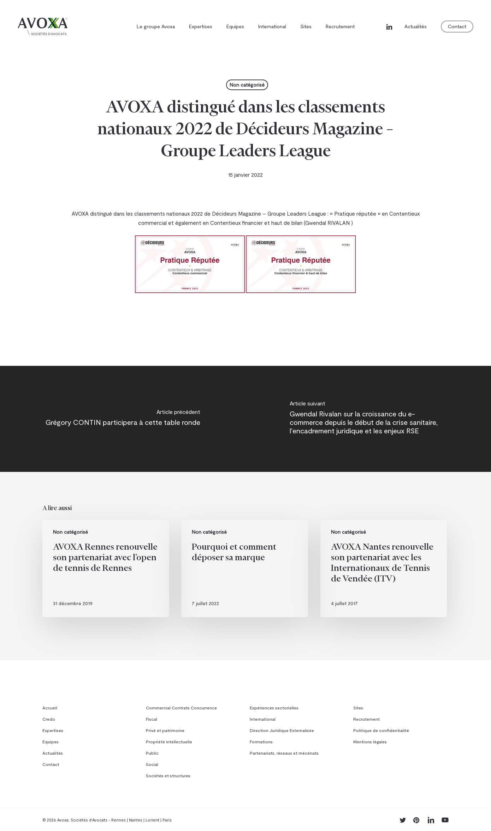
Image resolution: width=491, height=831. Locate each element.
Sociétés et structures (168, 775)
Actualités (52, 752)
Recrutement (366, 718)
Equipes (50, 741)
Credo (48, 718)
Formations (261, 741)
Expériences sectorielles (274, 707)
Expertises (52, 730)
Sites (358, 707)
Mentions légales (370, 741)
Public (152, 752)
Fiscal (151, 718)
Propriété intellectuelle (169, 741)
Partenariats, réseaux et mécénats (284, 752)
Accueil (49, 707)
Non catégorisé (247, 85)
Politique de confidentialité (381, 730)
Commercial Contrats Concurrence (181, 707)
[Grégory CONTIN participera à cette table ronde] (123, 419)
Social (152, 764)
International (263, 718)
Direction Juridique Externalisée (282, 730)
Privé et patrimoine (165, 730)
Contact (50, 764)
